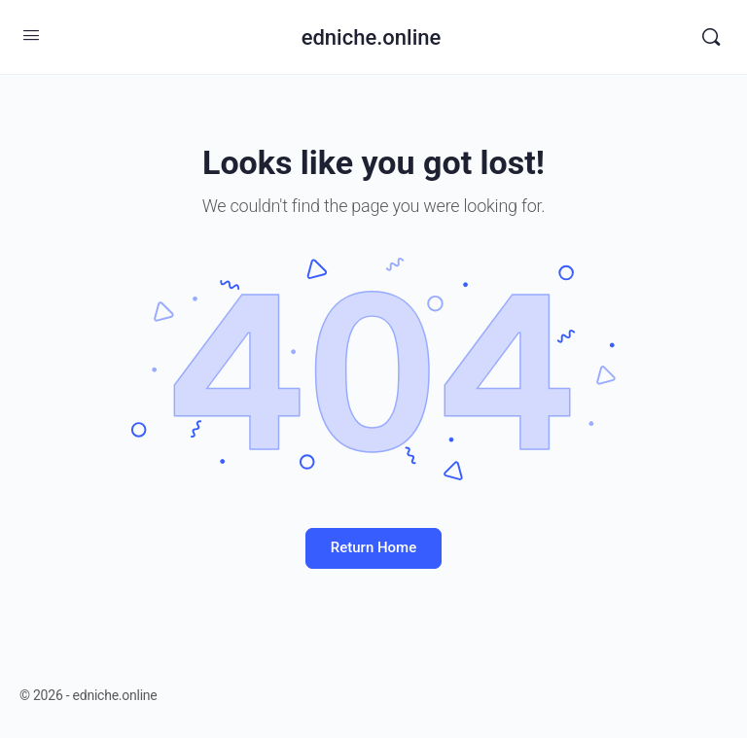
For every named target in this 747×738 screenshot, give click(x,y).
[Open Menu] (31, 35)
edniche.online (372, 37)
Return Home (373, 547)
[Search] (711, 37)
